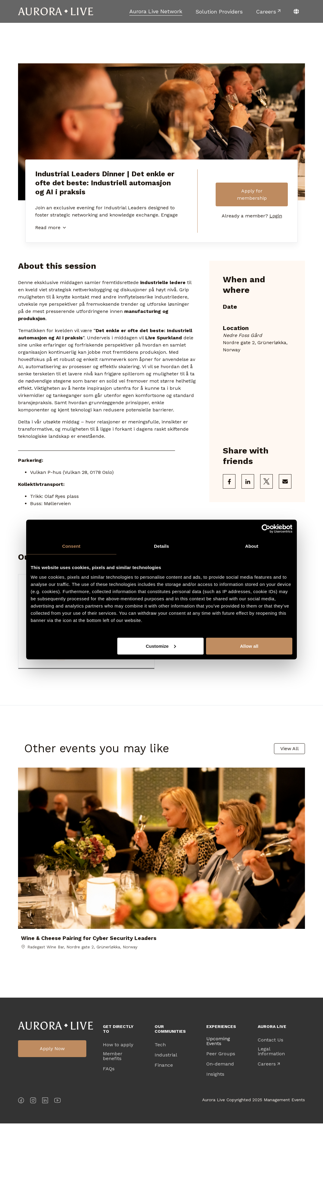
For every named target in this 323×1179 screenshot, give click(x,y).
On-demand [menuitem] (220, 1119)
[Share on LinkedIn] (247, 481)
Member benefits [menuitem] (112, 1112)
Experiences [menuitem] (221, 1082)
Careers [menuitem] (267, 1119)
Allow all (249, 645)
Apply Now (52, 1104)
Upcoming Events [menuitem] (218, 1097)
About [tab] (251, 546)
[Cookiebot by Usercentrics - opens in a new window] (266, 528)
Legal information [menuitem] (271, 1107)
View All (289, 750)
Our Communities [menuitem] (170, 1084)
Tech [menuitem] (160, 1100)
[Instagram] (33, 1157)
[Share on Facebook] (229, 481)
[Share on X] (266, 481)
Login (275, 216)
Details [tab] (161, 546)
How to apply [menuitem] (118, 1100)
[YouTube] (57, 1157)
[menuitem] (156, 11)
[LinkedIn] (45, 1157)
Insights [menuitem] (215, 1129)
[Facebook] (21, 1157)
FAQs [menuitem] (109, 1124)
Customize (161, 645)
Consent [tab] (71, 546)
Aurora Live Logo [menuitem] (55, 1081)
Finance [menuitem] (164, 1120)
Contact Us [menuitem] (270, 1095)
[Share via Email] (285, 481)
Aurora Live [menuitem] (272, 1082)
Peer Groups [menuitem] (220, 1109)
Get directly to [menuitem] (118, 1084)
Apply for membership (252, 194)
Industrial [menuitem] (166, 1110)
